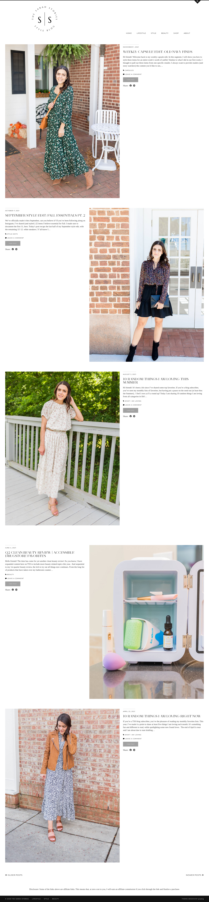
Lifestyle (141, 33)
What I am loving (133, 401)
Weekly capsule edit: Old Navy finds (157, 52)
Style (153, 33)
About (187, 33)
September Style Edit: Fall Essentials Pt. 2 (45, 215)
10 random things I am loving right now (162, 716)
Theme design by (193, 899)
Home (129, 33)
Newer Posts (195, 875)
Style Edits (12, 234)
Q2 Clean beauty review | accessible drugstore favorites (39, 554)
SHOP (176, 33)
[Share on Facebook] (130, 85)
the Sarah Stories (20, 899)
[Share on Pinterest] (134, 85)
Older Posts (13, 875)
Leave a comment (132, 74)
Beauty (164, 33)
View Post (131, 79)
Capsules (129, 70)
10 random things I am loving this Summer (156, 380)
